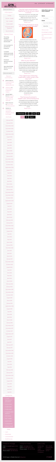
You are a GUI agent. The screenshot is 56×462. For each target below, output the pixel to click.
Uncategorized (8, 423)
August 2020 (9, 267)
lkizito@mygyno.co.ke (28, 447)
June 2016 (9, 364)
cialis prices (8, 87)
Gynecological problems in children (9, 90)
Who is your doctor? (28, 60)
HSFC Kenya (8, 416)
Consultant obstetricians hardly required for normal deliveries (8, 54)
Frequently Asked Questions (9, 27)
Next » (32, 117)
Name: (43, 15)
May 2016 (9, 367)
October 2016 (9, 356)
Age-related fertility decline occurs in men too (8, 68)
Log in (6, 432)
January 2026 (9, 123)
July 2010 (9, 392)
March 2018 (9, 320)
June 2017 (9, 339)
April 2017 (9, 342)
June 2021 (9, 250)
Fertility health (8, 409)
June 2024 (9, 175)
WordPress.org (8, 439)
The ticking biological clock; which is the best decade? (28, 25)
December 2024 (9, 159)
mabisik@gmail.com (28, 446)
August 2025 (9, 136)
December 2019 (9, 289)
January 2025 (9, 156)
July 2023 (9, 206)
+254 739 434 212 (14, 450)
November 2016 (9, 353)
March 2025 (9, 150)
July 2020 (9, 270)
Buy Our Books (9, 31)
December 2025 (9, 125)
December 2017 (9, 325)
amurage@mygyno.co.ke (12, 446)
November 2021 (9, 247)
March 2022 (9, 242)
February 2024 (9, 186)
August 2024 (9, 170)
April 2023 (9, 214)
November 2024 (9, 161)
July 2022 (9, 234)
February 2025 (9, 153)
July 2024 (9, 173)
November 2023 (9, 195)
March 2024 (9, 184)
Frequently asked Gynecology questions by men (10, 83)
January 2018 (9, 322)
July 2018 (9, 311)
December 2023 (9, 192)
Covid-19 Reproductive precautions (8, 400)
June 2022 (9, 236)
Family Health (9, 24)
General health (49, 447)
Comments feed (9, 436)
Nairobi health (8, 421)
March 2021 (9, 256)
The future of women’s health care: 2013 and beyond (28, 97)
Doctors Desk (8, 404)
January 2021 (9, 259)
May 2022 (9, 239)
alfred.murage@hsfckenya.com (10, 449)
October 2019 (9, 295)
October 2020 (9, 264)
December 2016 (9, 350)
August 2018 (9, 308)
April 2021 (9, 253)
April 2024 (9, 181)
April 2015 (9, 389)
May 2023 (9, 211)
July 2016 (9, 361)
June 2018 (9, 314)
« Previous (20, 113)
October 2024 (9, 164)
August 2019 (9, 297)
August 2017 (9, 336)
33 (38, 113)
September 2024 (9, 167)
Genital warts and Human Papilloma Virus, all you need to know (28, 11)
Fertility (9, 15)
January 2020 (9, 286)
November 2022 (9, 228)
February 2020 (9, 283)
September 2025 (9, 134)
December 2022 (9, 225)
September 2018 (9, 306)
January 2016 (9, 372)
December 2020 (9, 261)
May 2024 (9, 178)
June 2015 (9, 383)
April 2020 (9, 278)
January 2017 (9, 347)
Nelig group (23, 457)
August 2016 (9, 358)
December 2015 (9, 375)
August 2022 (9, 231)
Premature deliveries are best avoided (8, 61)
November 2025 (9, 128)
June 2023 (9, 209)
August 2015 (9, 381)
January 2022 (9, 245)
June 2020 (9, 272)
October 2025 (9, 131)
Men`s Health (9, 21)
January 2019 (9, 303)
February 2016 (9, 369)
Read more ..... (28, 22)
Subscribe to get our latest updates (47, 10)
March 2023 (9, 217)
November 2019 (9, 292)
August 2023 (9, 203)
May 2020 (9, 275)
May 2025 (9, 145)
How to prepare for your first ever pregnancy (8, 47)
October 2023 (9, 197)
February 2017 (9, 344)
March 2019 (9, 300)
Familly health (8, 406)
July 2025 (9, 139)
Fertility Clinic (41, 446)
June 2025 (9, 142)
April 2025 (9, 148)
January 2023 (9, 222)
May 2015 (9, 386)
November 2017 (9, 328)
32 (34, 113)
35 (26, 117)
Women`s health (9, 18)
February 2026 (9, 120)
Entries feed (8, 434)
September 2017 (9, 333)
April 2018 (9, 317)
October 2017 (9, 331)
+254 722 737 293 (31, 449)
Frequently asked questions (9, 412)
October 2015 (9, 378)
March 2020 (9, 281)
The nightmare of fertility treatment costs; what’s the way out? (28, 77)
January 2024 (9, 189)
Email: (43, 20)
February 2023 (9, 220)
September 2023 (9, 200)
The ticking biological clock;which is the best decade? (8, 39)
